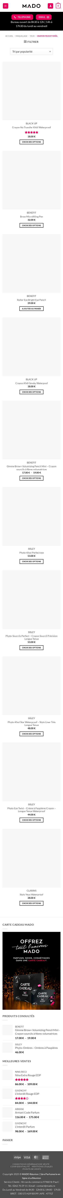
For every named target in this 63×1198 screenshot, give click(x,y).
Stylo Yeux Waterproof (31, 894)
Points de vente (32, 1169)
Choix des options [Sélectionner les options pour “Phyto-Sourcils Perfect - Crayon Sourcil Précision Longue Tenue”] (31, 647)
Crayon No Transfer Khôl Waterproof (31, 127)
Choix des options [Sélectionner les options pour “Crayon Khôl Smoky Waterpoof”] (31, 392)
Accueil (9, 36)
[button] (5, 6)
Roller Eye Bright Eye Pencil (31, 300)
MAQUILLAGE (21, 36)
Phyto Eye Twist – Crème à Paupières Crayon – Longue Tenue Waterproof (31, 810)
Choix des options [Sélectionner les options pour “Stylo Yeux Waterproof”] (31, 903)
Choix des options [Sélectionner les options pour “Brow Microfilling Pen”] (31, 225)
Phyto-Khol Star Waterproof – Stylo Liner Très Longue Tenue (31, 724)
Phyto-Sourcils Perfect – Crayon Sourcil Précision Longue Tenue (31, 637)
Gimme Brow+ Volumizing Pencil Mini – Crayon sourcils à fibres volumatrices (31, 468)
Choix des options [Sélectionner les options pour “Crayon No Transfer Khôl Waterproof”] (31, 142)
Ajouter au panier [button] (31, 309)
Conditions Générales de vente (31, 1164)
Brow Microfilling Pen (31, 216)
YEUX (32, 36)
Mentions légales (42, 1166)
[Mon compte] (50, 6)
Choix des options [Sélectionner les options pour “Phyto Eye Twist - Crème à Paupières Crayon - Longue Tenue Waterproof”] (31, 820)
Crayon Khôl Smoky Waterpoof (31, 383)
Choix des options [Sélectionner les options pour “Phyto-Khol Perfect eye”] (31, 561)
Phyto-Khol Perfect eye (31, 552)
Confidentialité (20, 1166)
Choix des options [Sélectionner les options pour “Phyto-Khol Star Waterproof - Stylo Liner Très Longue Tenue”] (31, 734)
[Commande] (31, 51)
